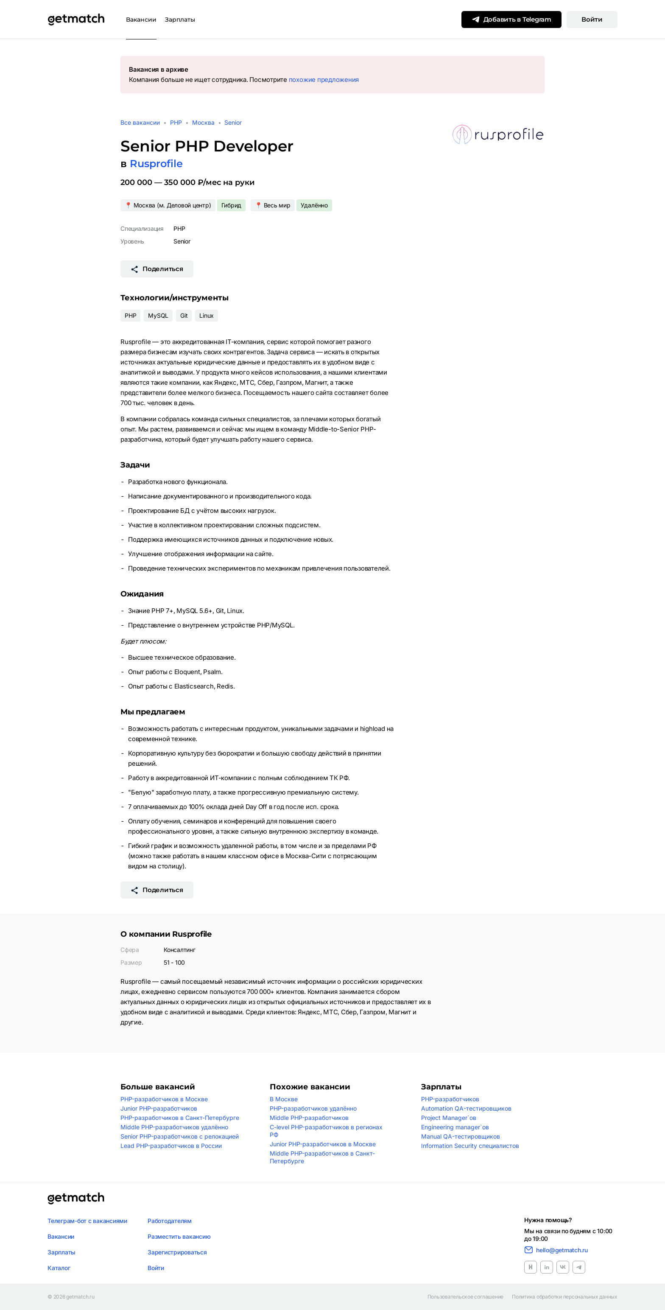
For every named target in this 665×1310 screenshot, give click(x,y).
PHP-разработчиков (450, 1099)
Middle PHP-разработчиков (309, 1117)
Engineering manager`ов (455, 1127)
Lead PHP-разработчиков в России (171, 1145)
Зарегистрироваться (177, 1252)
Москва (203, 122)
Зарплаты (180, 19)
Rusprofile (156, 163)
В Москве (284, 1099)
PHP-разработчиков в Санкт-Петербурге (179, 1117)
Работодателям (170, 1220)
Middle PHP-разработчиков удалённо (174, 1127)
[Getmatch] (76, 19)
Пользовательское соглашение (466, 1297)
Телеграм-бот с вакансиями (87, 1220)
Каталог (59, 1267)
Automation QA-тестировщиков (466, 1108)
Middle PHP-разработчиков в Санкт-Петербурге (322, 1157)
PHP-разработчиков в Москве (164, 1099)
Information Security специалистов (470, 1145)
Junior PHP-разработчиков (158, 1108)
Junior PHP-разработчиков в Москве (323, 1144)
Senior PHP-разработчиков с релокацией (179, 1136)
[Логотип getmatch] (76, 1198)
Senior (233, 122)
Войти (592, 19)
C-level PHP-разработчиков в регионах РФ (326, 1130)
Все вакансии (140, 122)
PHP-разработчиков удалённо (313, 1108)
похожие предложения (324, 80)
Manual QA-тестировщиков (460, 1136)
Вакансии (141, 19)
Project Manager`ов (448, 1117)
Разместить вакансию (179, 1236)
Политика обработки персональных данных (565, 1297)
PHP (176, 122)
